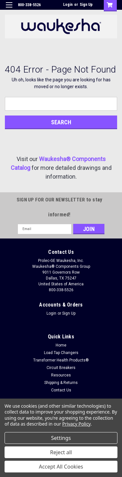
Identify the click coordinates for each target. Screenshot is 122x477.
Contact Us (61, 390)
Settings (61, 438)
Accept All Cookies (61, 466)
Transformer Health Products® (61, 360)
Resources (61, 375)
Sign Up (86, 4)
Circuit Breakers (61, 367)
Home (61, 345)
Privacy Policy (76, 424)
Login (68, 4)
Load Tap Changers (61, 352)
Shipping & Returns (61, 382)
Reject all (61, 452)
